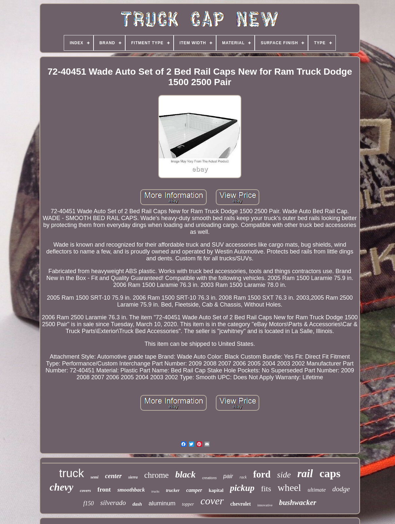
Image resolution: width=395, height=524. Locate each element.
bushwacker (297, 502)
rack (243, 477)
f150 (88, 503)
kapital (216, 490)
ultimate (317, 490)
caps (329, 473)
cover (212, 501)
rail (305, 473)
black (185, 474)
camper (194, 490)
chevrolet (240, 504)
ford (261, 474)
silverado (113, 503)
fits (266, 488)
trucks (155, 491)
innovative (264, 505)
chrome (156, 475)
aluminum (161, 503)
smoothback (131, 490)
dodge (341, 489)
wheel (289, 487)
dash (137, 504)
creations (209, 478)
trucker (173, 490)
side (284, 474)
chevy (61, 487)
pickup (242, 488)
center (113, 475)
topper (188, 504)
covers (85, 490)
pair (228, 476)
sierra (133, 477)
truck (71, 473)
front (104, 489)
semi (95, 477)
